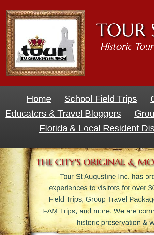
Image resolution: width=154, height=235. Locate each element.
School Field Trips (101, 99)
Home (39, 99)
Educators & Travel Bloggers (63, 113)
